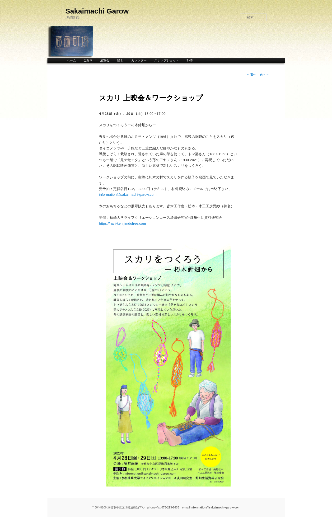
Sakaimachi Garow (97, 11)
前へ (251, 74)
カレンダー (139, 60)
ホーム (71, 60)
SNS (189, 60)
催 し (120, 60)
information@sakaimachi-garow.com (127, 194)
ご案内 (88, 60)
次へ (264, 74)
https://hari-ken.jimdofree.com (122, 223)
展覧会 (104, 60)
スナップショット (166, 60)
